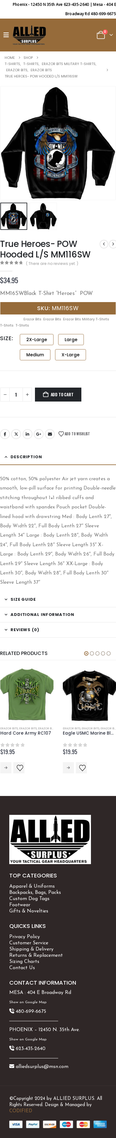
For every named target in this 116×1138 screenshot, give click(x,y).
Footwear (19, 905)
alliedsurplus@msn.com (42, 1066)
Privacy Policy (24, 936)
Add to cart (62, 394)
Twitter (16, 434)
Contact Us (22, 967)
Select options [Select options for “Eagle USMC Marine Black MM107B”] (68, 767)
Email (50, 434)
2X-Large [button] (36, 339)
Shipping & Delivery (31, 949)
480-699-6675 (31, 1011)
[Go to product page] (27, 694)
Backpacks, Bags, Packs (35, 892)
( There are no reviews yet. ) (52, 263)
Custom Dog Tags (29, 898)
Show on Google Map (27, 1002)
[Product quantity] (16, 395)
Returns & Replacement (36, 955)
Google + (39, 434)
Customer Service (28, 943)
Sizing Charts (24, 961)
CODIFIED (20, 1111)
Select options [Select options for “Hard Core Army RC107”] (5, 767)
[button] (7, 35)
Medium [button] (35, 355)
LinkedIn (27, 434)
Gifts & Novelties (28, 911)
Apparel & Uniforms (32, 886)
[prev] (104, 244)
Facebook (5, 434)
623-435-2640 (30, 1048)
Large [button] (71, 339)
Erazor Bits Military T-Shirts (86, 319)
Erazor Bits (32, 319)
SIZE (6, 338)
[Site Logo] (29, 35)
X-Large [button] (70, 355)
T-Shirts (7, 325)
